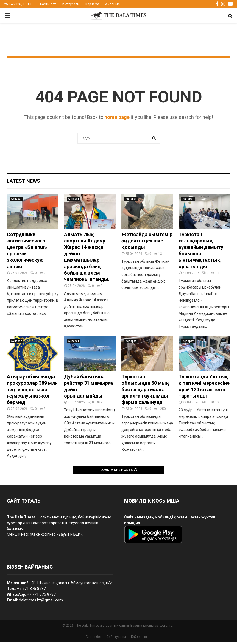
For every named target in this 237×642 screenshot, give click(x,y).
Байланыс (112, 4)
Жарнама (91, 4)
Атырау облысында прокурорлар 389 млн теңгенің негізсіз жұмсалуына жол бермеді (32, 389)
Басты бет (48, 4)
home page (117, 117)
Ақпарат (16, 198)
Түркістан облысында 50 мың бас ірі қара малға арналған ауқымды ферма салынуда (145, 389)
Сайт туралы (70, 4)
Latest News (23, 181)
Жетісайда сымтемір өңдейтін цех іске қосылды (146, 241)
